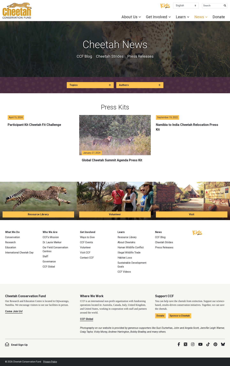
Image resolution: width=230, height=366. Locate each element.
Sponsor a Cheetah (180, 315)
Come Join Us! (14, 311)
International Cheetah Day (19, 252)
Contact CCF (87, 257)
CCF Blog (84, 56)
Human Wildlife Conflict (131, 247)
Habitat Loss (125, 257)
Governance (49, 261)
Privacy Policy (50, 361)
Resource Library (38, 214)
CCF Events (86, 242)
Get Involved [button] (156, 17)
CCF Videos (124, 271)
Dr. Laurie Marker (52, 242)
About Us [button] (129, 17)
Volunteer (115, 214)
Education (10, 247)
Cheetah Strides (109, 56)
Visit (191, 214)
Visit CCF (85, 252)
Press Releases (140, 56)
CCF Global (49, 266)
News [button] (199, 17)
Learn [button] (181, 17)
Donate (219, 17)
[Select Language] (186, 6)
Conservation (12, 237)
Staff (45, 256)
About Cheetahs (126, 242)
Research (10, 242)
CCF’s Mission (51, 237)
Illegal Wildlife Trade (129, 252)
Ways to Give (87, 237)
